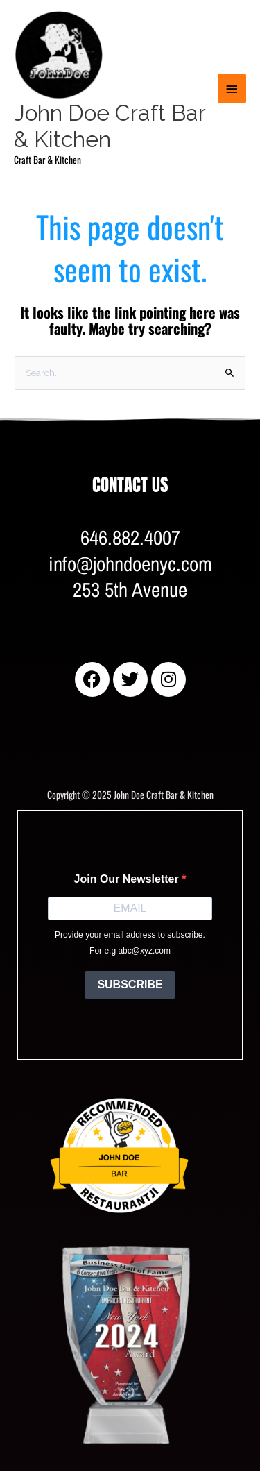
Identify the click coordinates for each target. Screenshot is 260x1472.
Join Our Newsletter (128, 879)
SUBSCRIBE (129, 984)
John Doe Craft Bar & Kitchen (109, 126)
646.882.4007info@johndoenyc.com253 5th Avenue (130, 563)
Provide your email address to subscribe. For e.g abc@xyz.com (130, 943)
